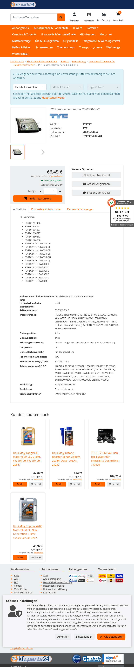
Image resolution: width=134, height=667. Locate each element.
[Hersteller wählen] (30, 87)
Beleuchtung (79, 61)
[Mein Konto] (74, 17)
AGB (45, 572)
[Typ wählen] (104, 87)
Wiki (16, 575)
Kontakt (18, 582)
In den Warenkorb (38, 198)
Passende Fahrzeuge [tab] (79, 209)
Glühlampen (87, 34)
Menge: (32, 190)
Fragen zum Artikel (96, 192)
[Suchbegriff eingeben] (34, 17)
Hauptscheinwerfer (24, 64)
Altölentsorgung (52, 575)
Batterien (92, 28)
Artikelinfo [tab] (19, 209)
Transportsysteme (90, 47)
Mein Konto (20, 585)
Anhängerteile (21, 28)
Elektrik (65, 61)
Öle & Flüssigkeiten (47, 41)
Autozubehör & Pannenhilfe (51, 28)
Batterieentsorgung (53, 582)
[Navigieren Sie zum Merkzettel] (89, 17)
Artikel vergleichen (96, 184)
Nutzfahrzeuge (21, 41)
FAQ (16, 578)
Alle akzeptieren (111, 636)
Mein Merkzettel (23, 589)
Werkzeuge (113, 47)
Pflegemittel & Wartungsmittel (101, 41)
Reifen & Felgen (21, 47)
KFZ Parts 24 (17, 61)
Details (20, 480)
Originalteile (70, 41)
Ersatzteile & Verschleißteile (58, 34)
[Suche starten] (61, 17)
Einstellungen (84, 636)
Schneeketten (44, 47)
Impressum (49, 589)
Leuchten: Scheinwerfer (102, 61)
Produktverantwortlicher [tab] (46, 209)
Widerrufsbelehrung (54, 592)
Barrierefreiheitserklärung (57, 578)
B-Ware (77, 28)
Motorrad (106, 34)
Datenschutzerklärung (55, 585)
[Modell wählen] (67, 87)
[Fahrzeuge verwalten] (103, 17)
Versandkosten (56, 176)
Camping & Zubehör (24, 34)
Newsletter (20, 592)
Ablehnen (63, 636)
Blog (16, 572)
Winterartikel (20, 54)
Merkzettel (36, 480)
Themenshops (66, 47)
